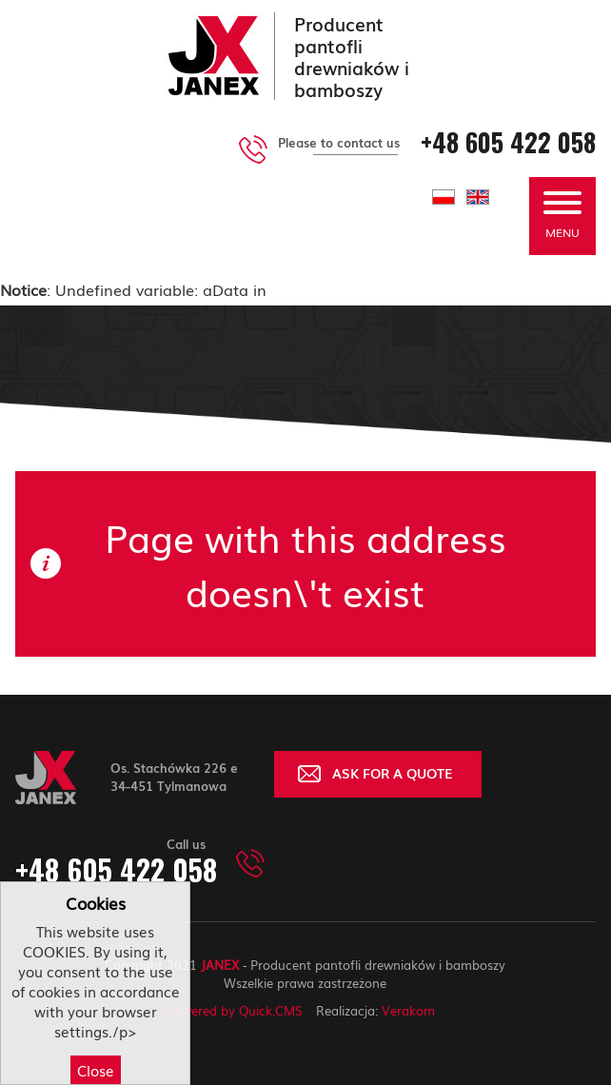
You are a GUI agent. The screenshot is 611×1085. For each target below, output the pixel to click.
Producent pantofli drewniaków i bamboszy (351, 56)
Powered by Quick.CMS (235, 1010)
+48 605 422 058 (508, 142)
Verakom (408, 1010)
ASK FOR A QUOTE (392, 772)
